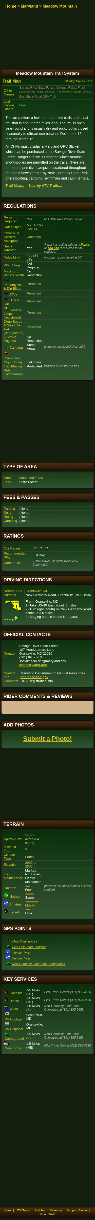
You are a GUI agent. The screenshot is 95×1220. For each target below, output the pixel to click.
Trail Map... (15, 186)
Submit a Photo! (47, 738)
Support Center (77, 1210)
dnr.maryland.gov (33, 665)
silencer (85, 244)
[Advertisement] (47, 421)
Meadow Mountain (60, 6)
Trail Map (12, 81)
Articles (40, 1210)
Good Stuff (47, 1214)
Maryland (29, 6)
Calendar (56, 1210)
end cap (53, 248)
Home (10, 6)
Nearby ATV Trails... (45, 186)
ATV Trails (23, 1210)
